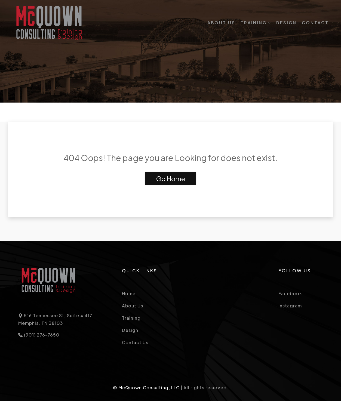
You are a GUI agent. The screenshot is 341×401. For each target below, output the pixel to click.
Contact (315, 22)
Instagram (290, 306)
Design (286, 22)
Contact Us (135, 342)
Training (254, 22)
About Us (221, 22)
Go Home (170, 178)
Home (129, 293)
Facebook (290, 293)
